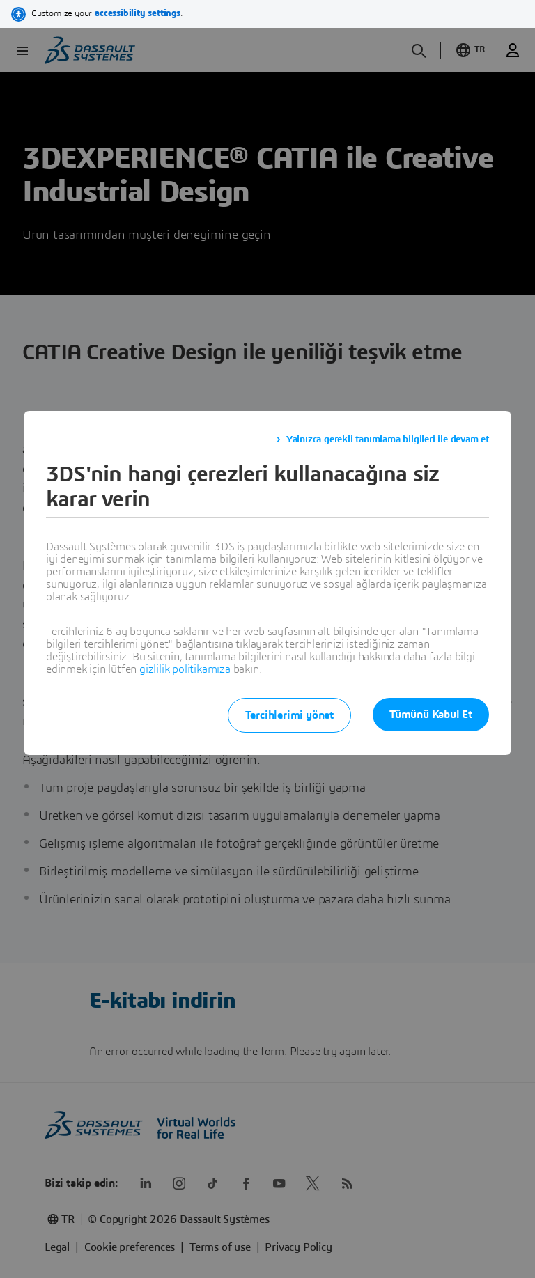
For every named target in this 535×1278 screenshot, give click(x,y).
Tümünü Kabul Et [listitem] (430, 714)
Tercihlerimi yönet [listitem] (289, 715)
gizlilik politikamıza (185, 669)
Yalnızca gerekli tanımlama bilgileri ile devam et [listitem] (387, 439)
